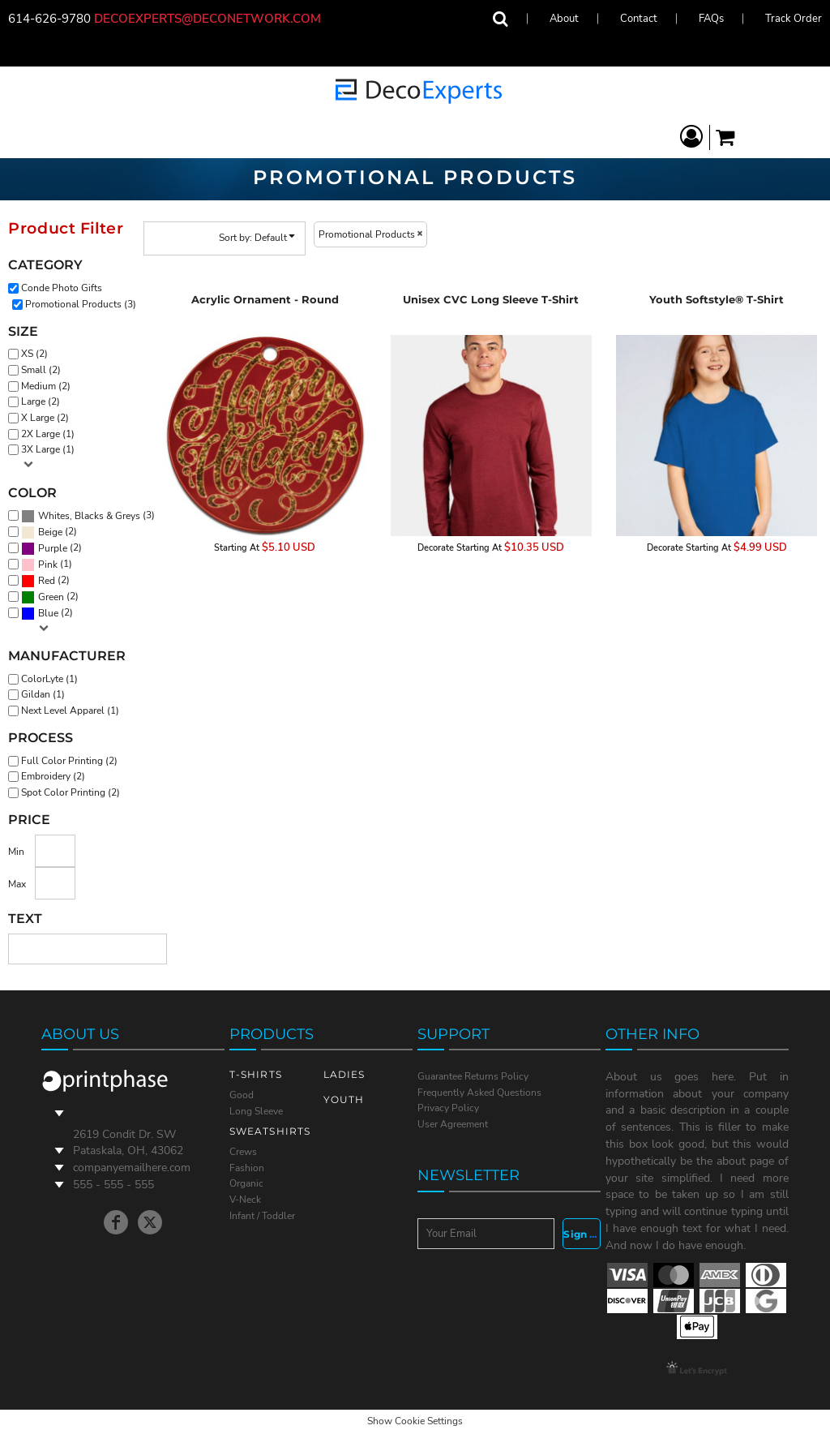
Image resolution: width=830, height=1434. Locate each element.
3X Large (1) (48, 449)
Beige (50, 532)
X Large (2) (45, 417)
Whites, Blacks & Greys (89, 515)
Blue (48, 613)
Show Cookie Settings (415, 1421)
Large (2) (40, 401)
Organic (246, 1183)
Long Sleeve (256, 1111)
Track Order (793, 18)
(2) (49, 532)
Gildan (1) (43, 694)
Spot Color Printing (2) (70, 792)
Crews (243, 1151)
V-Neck (245, 1199)
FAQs (711, 18)
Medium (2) (46, 386)
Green (51, 596)
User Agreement (452, 1124)
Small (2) (41, 369)
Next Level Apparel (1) (70, 710)
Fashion (246, 1167)
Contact (638, 18)
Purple (52, 548)
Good (241, 1094)
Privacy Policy (448, 1107)
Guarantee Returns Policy (472, 1076)
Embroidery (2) (53, 776)
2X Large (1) (48, 433)
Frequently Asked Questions (479, 1092)
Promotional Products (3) (80, 304)
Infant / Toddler (262, 1215)
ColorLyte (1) (49, 678)
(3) (88, 516)
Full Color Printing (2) (69, 760)
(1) (46, 564)
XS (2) (34, 353)
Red (46, 580)
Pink (48, 564)
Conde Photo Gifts (61, 287)
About (564, 18)
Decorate (435, 548)
